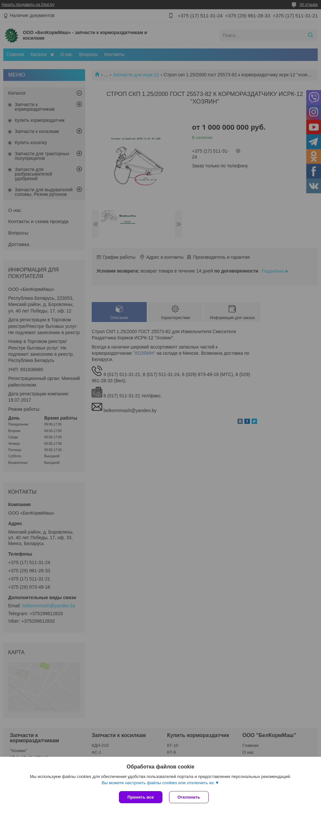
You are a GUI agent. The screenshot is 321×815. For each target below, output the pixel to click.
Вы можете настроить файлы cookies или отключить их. (158, 782)
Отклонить (189, 797)
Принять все (140, 797)
